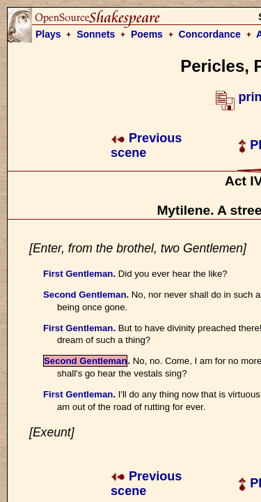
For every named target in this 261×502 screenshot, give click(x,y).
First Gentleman (78, 273)
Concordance (209, 34)
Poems (147, 34)
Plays (48, 34)
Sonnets (96, 34)
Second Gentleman (84, 294)
